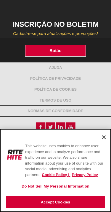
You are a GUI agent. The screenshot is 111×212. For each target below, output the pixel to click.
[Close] (103, 137)
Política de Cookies (55, 89)
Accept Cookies (55, 202)
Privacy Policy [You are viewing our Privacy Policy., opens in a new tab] (85, 175)
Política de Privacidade (55, 78)
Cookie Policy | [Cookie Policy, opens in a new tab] (56, 175)
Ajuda (55, 67)
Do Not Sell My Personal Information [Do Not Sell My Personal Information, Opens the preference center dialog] (55, 186)
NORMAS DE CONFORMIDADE (55, 111)
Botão (55, 50)
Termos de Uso (55, 100)
